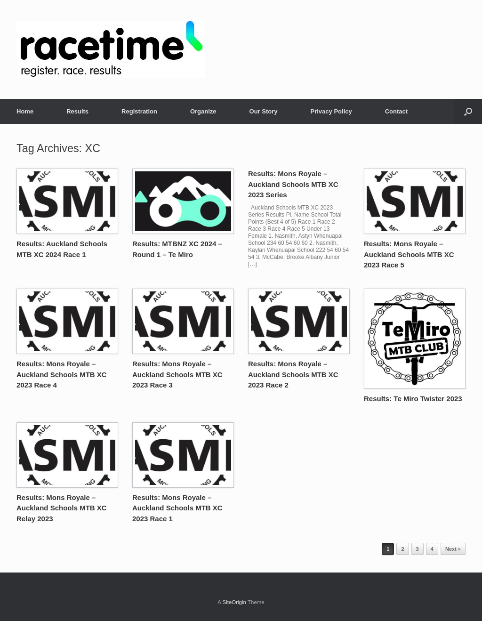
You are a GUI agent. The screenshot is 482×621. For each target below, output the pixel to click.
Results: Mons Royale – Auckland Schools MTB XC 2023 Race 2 (293, 374)
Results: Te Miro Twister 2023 (413, 399)
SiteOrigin (234, 602)
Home (24, 111)
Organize (203, 111)
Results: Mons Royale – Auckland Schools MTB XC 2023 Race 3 (177, 374)
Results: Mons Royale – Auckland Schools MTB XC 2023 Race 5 (409, 254)
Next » (453, 549)
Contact (396, 111)
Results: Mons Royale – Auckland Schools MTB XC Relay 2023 (61, 508)
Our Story (263, 111)
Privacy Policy (331, 111)
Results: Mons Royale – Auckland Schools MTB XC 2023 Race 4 (61, 374)
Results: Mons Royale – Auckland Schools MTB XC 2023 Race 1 (177, 508)
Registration (139, 111)
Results (77, 111)
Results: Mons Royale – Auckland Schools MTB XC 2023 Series (293, 184)
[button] (468, 111)
